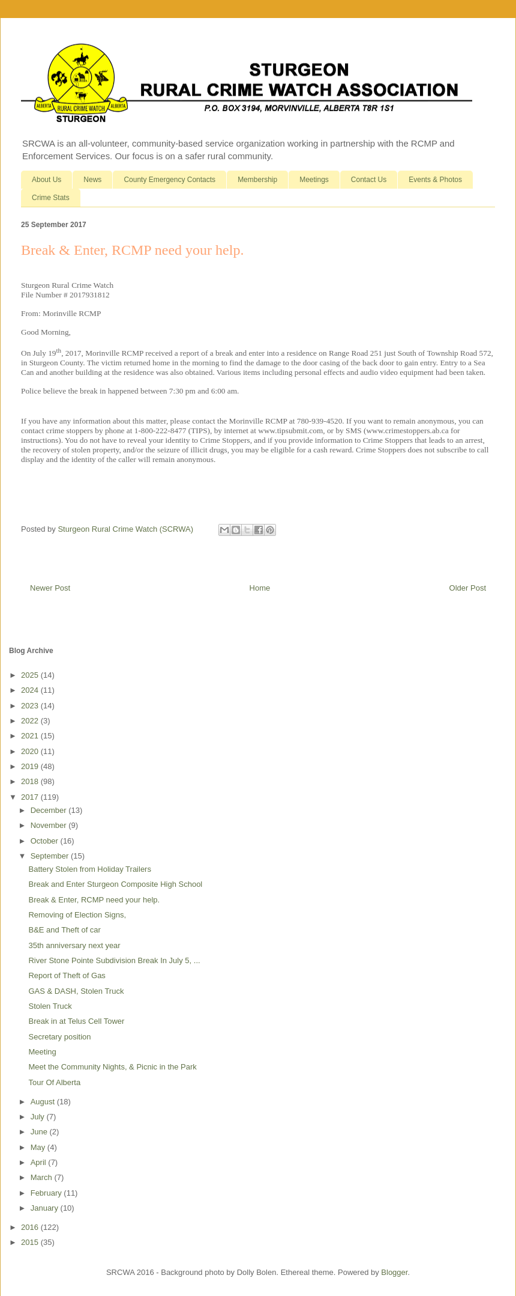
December (50, 810)
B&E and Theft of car (64, 929)
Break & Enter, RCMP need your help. (94, 899)
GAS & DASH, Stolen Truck (76, 991)
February (47, 1192)
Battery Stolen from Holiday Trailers (89, 869)
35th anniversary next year (74, 945)
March (43, 1177)
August (44, 1101)
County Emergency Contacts (169, 179)
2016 (31, 1227)
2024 (31, 690)
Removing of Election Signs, (77, 914)
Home (260, 587)
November (50, 825)
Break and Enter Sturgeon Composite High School (115, 884)
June (40, 1131)
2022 (31, 720)
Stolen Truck (49, 1006)
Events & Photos (435, 179)
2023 (31, 705)
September (51, 855)
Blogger (394, 1272)
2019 (31, 766)
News (92, 179)
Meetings (314, 179)
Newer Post (50, 587)
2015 (31, 1242)
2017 (31, 797)
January (46, 1207)
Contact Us (368, 179)
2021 (31, 735)
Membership (257, 179)
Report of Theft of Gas (66, 975)
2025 (31, 675)
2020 (31, 751)
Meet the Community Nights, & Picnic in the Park (112, 1066)
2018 (31, 781)
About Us (46, 179)
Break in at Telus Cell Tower (76, 1021)
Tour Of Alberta (54, 1082)
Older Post (467, 587)
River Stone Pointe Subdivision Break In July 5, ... (114, 960)
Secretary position (59, 1036)
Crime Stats (51, 197)
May (39, 1147)
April (40, 1162)
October (46, 840)
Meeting (42, 1051)
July (39, 1116)
